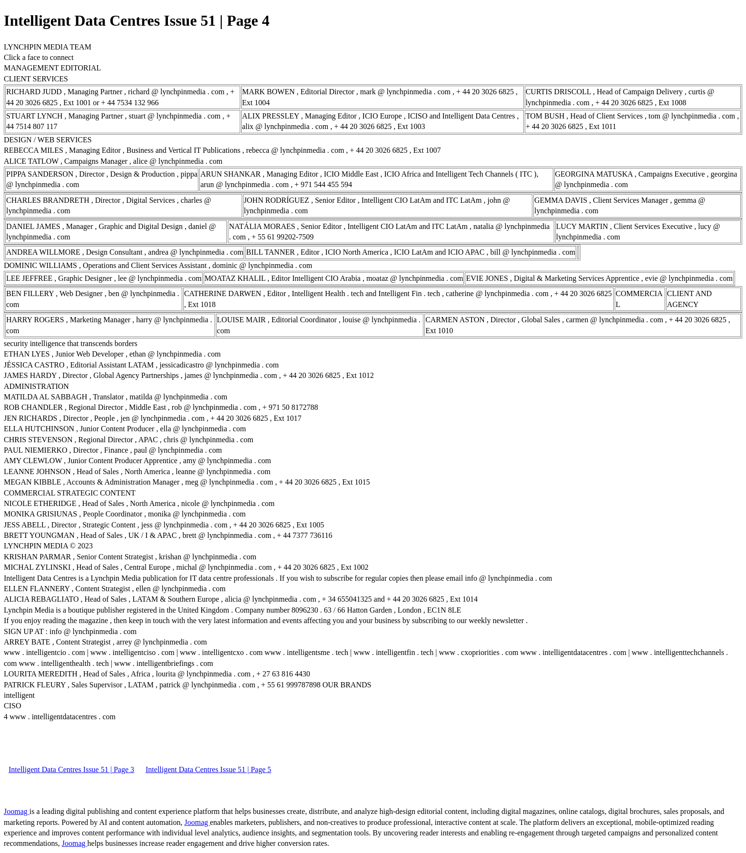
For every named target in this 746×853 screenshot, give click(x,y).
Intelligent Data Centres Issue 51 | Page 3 (71, 769)
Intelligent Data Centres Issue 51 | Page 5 (208, 769)
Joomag (16, 811)
